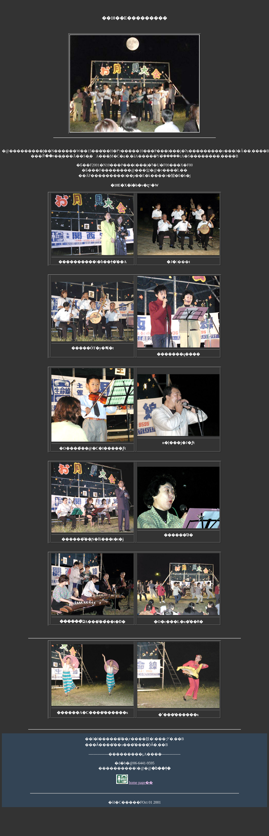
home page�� (141, 783)
